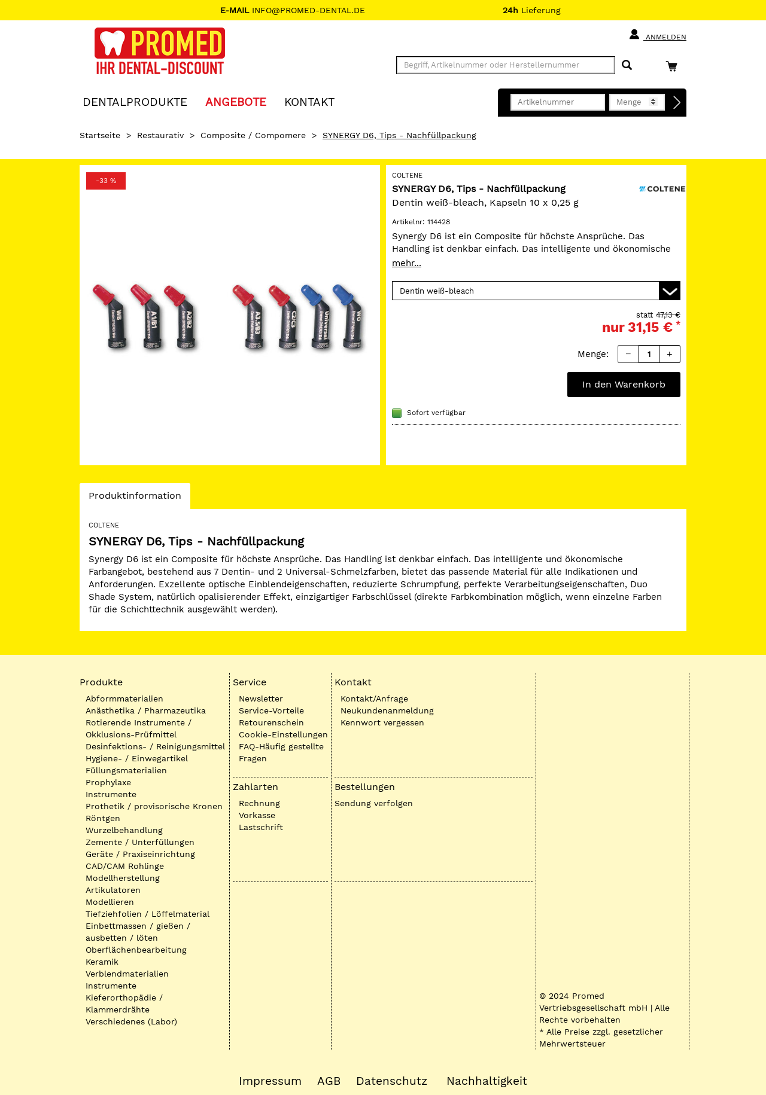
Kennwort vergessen (382, 722)
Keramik (102, 961)
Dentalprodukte (135, 101)
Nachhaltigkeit (486, 1081)
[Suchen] (627, 65)
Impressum (270, 1081)
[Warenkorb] (674, 66)
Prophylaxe (108, 782)
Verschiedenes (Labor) (131, 1021)
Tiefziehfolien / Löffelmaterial (147, 914)
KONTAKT (309, 101)
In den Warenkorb (623, 384)
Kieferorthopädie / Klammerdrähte (124, 1003)
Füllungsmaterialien (126, 770)
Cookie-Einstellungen (283, 734)
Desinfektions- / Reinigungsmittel (155, 746)
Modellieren (110, 902)
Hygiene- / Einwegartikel (137, 758)
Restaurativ (160, 135)
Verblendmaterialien (127, 973)
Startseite (100, 135)
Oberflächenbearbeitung (136, 949)
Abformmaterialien (124, 698)
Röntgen (103, 818)
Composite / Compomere (253, 135)
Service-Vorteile (271, 710)
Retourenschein (271, 722)
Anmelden (657, 34)
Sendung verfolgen (374, 803)
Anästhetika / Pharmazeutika (146, 710)
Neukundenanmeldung (387, 710)
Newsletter (261, 698)
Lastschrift (261, 827)
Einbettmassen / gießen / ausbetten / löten (138, 932)
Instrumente (111, 794)
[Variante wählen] (536, 290)
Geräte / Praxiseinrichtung (140, 854)
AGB (329, 1081)
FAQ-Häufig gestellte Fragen (281, 752)
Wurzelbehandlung (124, 830)
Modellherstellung (123, 878)
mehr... (406, 263)
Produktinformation (134, 499)
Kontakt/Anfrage (374, 698)
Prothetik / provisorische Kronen (154, 806)
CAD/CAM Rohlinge (125, 866)
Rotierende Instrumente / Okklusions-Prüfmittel (139, 728)
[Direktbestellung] (677, 102)
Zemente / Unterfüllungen (140, 842)
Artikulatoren (113, 890)
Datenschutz (391, 1081)
